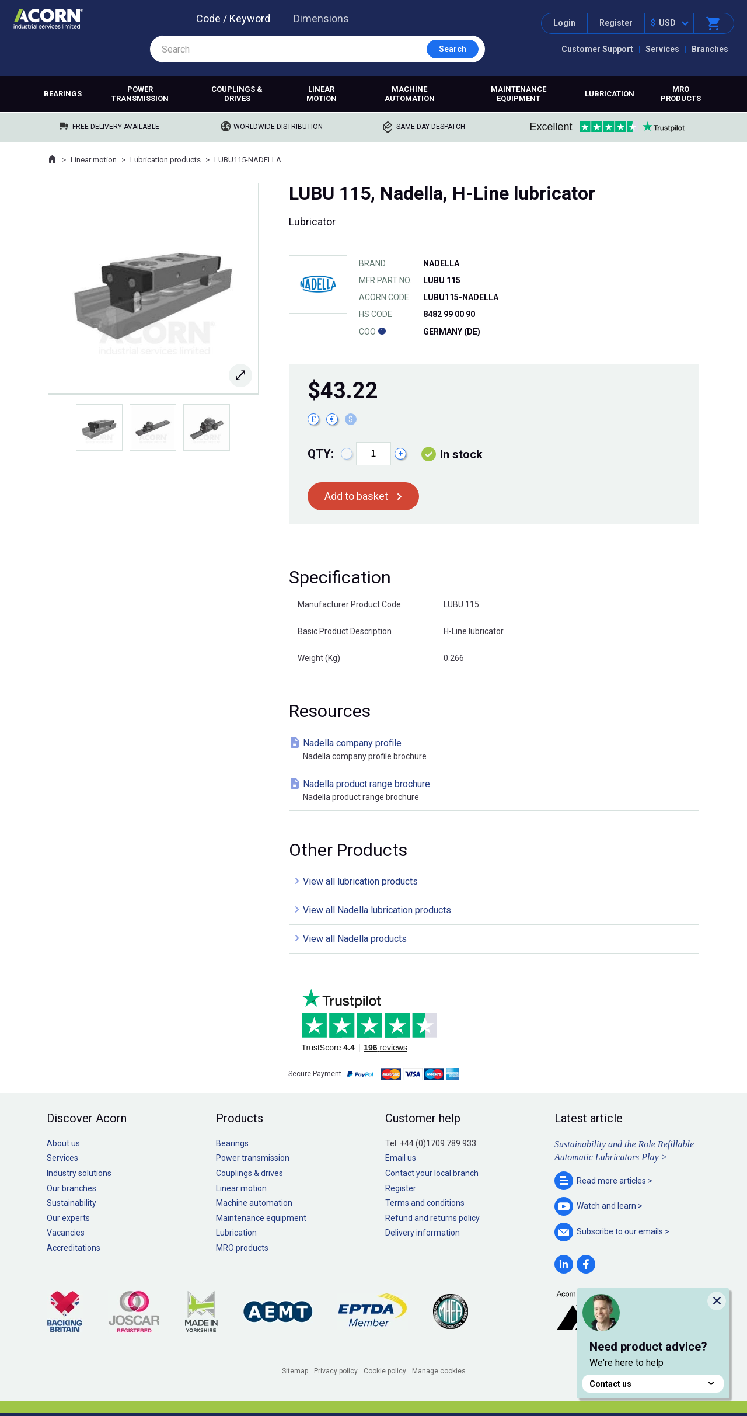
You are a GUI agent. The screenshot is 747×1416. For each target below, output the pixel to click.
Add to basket (356, 496)
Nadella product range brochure (496, 790)
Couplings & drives (237, 94)
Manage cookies (439, 1371)
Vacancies (66, 1232)
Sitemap (295, 1371)
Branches (710, 49)
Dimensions (321, 18)
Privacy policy (336, 1371)
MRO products (681, 94)
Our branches (71, 1188)
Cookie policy (385, 1371)
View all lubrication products (360, 881)
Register (616, 22)
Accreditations (73, 1248)
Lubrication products (165, 159)
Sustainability (71, 1203)
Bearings (63, 93)
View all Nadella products (355, 938)
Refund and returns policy (432, 1218)
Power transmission (140, 94)
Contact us (653, 1383)
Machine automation (410, 94)
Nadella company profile (496, 750)
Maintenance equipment (518, 94)
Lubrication (609, 93)
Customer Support (597, 49)
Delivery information (422, 1232)
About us (63, 1143)
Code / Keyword (233, 18)
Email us (400, 1158)
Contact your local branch (432, 1173)
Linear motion (321, 94)
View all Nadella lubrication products (377, 910)
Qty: (321, 454)
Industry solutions (79, 1173)
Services (662, 49)
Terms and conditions (425, 1203)
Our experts (68, 1218)
